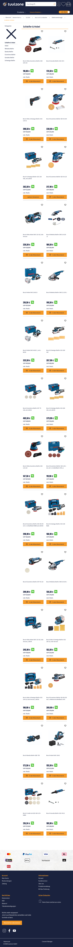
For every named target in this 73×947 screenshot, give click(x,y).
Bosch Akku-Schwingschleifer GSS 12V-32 (32, 120)
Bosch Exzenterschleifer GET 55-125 (33, 582)
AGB (3, 901)
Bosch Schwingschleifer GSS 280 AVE (55, 351)
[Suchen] (54, 4)
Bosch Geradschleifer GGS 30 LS (55, 813)
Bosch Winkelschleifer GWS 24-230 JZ (56, 235)
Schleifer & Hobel (10, 43)
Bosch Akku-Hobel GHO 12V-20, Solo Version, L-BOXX (33, 640)
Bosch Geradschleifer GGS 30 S (55, 61)
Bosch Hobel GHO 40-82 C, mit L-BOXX (32, 351)
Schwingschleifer (10, 60)
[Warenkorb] (68, 4)
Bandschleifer (9, 52)
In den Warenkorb (33, 81)
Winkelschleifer (9, 49)
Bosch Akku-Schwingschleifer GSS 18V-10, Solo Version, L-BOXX (32, 698)
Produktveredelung (44, 886)
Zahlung (4, 884)
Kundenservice (42, 881)
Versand (40, 878)
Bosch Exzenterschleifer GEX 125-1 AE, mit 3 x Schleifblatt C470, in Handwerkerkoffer (56, 467)
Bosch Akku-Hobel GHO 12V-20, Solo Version (33, 235)
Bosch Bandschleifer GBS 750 (31, 755)
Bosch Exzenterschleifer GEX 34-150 (56, 119)
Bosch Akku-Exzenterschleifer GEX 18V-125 (32, 62)
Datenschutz (6, 898)
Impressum (7, 941)
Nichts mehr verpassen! (10, 913)
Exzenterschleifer (10, 54)
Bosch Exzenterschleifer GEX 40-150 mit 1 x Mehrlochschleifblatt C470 (56, 698)
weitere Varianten (33, 197)
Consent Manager (47, 941)
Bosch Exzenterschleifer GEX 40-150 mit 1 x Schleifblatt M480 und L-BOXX (33, 525)
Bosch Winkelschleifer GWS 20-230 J (56, 582)
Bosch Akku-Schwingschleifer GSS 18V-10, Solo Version (56, 640)
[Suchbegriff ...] (40, 4)
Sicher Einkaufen (44, 895)
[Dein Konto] (59, 4)
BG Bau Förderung (43, 889)
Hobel (6, 46)
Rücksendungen (7, 881)
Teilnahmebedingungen (9, 906)
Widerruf (4, 903)
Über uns (41, 884)
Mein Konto (5, 878)
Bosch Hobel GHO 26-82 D (30, 292)
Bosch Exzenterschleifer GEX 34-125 (56, 177)
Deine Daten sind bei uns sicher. (51, 902)
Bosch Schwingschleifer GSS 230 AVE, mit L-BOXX (32, 177)
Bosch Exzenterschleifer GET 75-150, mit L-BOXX (32, 409)
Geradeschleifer (9, 57)
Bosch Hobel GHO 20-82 (53, 755)
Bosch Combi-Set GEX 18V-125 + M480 (32, 814)
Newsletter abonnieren (12, 923)
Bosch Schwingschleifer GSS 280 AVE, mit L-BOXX (55, 409)
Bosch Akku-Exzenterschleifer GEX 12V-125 (32, 467)
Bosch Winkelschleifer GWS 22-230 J (56, 292)
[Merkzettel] (63, 4)
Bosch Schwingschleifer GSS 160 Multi (55, 525)
